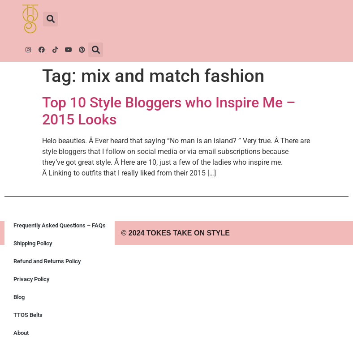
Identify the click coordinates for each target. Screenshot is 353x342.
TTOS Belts (28, 315)
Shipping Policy (32, 243)
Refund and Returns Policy (47, 261)
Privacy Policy (31, 279)
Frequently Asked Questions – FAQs (59, 225)
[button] (50, 19)
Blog (19, 297)
